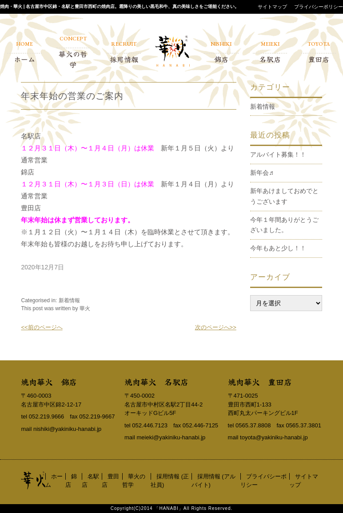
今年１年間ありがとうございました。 (284, 225)
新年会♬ (262, 172)
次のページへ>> (215, 327)
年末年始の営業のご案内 (72, 96)
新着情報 (69, 300)
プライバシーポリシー (318, 6)
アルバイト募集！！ (278, 154)
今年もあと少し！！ (278, 248)
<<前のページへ (41, 327)
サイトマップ (272, 6)
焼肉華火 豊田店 (260, 381)
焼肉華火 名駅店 (156, 381)
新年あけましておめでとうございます (284, 196)
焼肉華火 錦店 (49, 381)
